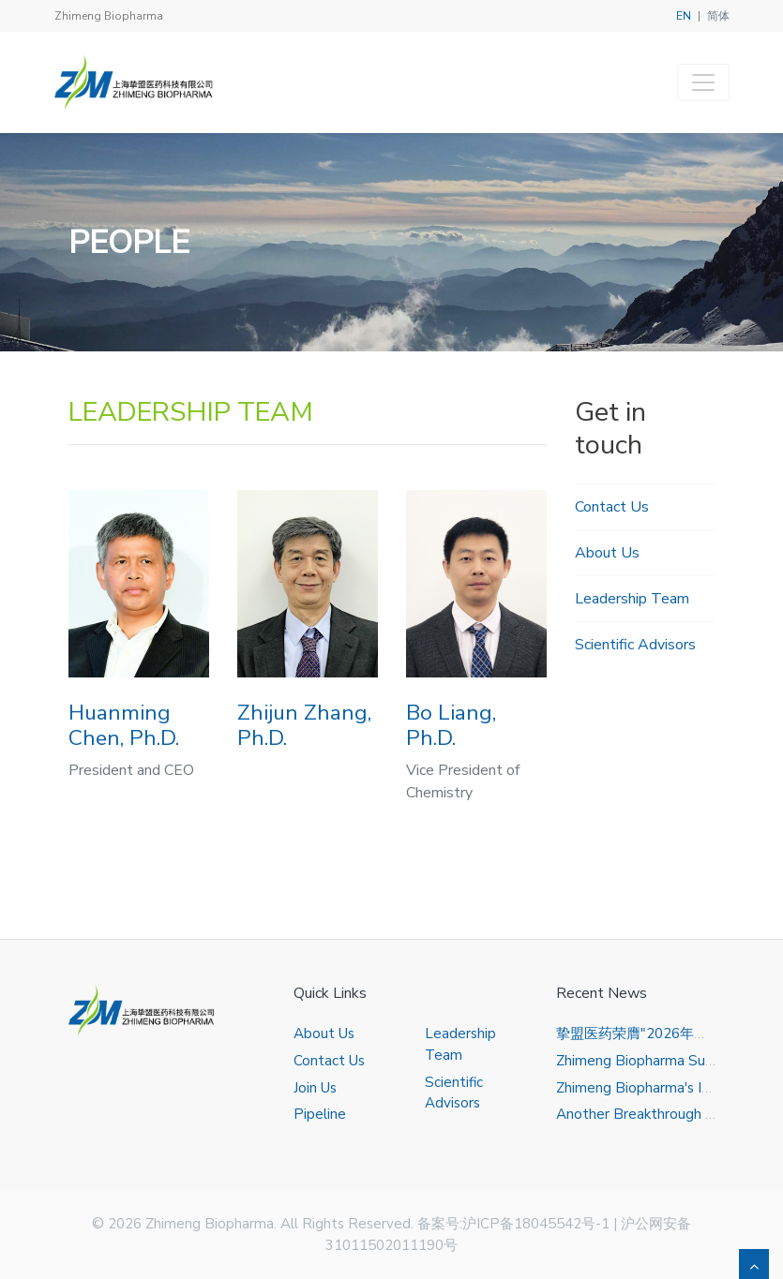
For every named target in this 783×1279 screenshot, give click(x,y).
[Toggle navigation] (703, 82)
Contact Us (612, 507)
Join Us (315, 1087)
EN (683, 15)
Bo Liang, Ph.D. (451, 725)
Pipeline (320, 1114)
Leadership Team (632, 598)
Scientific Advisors (635, 644)
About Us (607, 553)
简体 (718, 15)
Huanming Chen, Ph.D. (123, 725)
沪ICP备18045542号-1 (536, 1223)
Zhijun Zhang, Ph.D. (304, 725)
